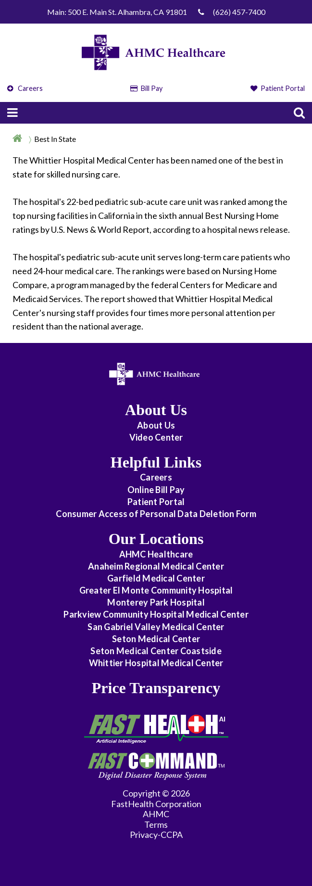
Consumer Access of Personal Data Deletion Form (156, 513)
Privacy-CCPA (156, 834)
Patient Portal (277, 88)
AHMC (156, 814)
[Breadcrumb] (156, 138)
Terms (156, 824)
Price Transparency (156, 687)
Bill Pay (146, 88)
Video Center (156, 437)
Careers (25, 88)
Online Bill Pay (156, 489)
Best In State (55, 138)
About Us (156, 425)
